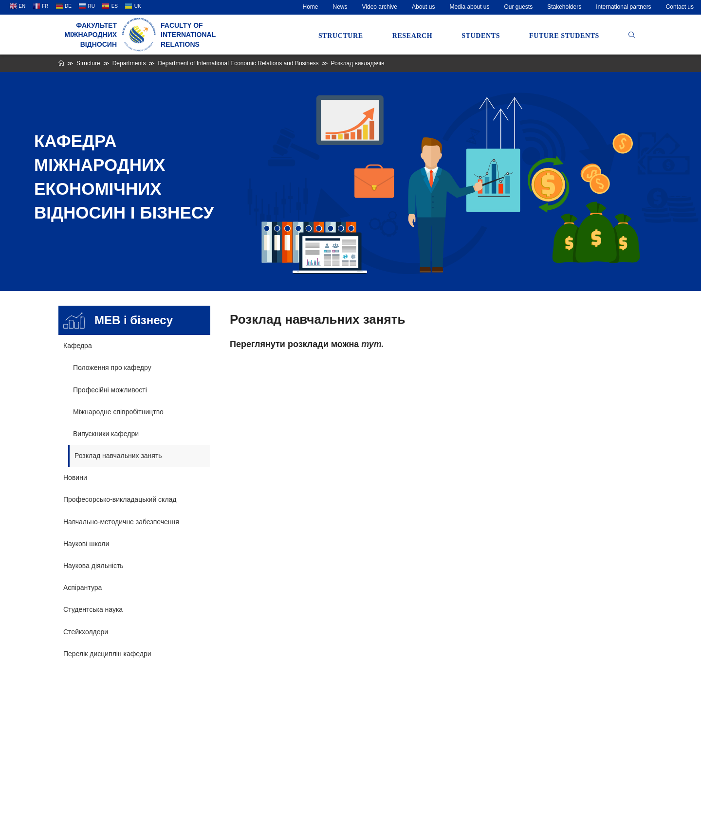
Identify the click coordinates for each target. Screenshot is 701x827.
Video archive (380, 6)
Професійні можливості (110, 390)
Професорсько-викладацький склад (120, 499)
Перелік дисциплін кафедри (107, 654)
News (340, 6)
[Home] (61, 63)
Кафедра (77, 345)
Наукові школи (86, 544)
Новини (75, 477)
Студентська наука (93, 609)
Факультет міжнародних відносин (90, 34)
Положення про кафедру (112, 367)
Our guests (518, 6)
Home (310, 6)
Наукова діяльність (93, 566)
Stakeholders (564, 6)
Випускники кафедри (106, 434)
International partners (623, 6)
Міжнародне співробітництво (118, 412)
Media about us (469, 6)
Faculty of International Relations (188, 34)
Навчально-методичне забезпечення (121, 522)
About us (423, 6)
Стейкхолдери (85, 632)
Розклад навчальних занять (118, 455)
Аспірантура (82, 587)
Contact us (680, 6)
